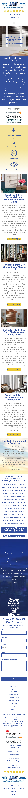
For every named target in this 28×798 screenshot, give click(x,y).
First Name (5, 630)
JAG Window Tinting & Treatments (14, 788)
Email (3, 652)
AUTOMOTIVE (14, 698)
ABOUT (14, 689)
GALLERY (14, 704)
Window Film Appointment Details (14, 723)
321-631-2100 (14, 17)
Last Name (5, 637)
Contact (14, 791)
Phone (3, 645)
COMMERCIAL (14, 695)
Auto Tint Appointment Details (14, 726)
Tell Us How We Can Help (10, 659)
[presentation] (11, 675)
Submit (14, 679)
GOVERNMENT (14, 701)
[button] (14, 23)
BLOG (14, 707)
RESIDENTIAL (14, 692)
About (14, 794)
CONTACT (14, 710)
